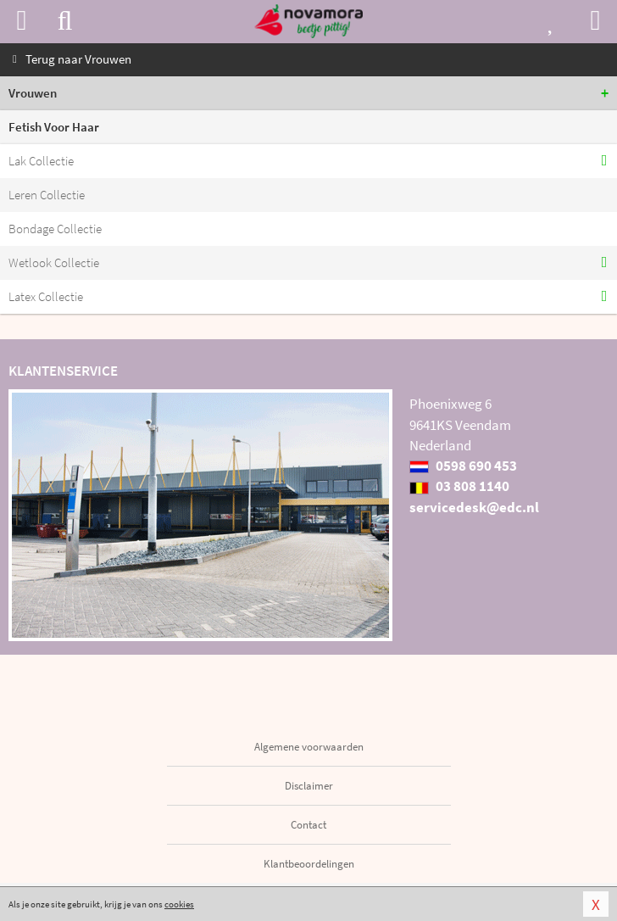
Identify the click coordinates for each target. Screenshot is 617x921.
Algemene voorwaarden (309, 747)
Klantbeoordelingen (309, 864)
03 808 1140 (459, 486)
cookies (179, 904)
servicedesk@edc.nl (474, 507)
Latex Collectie (45, 296)
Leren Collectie (46, 195)
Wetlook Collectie (53, 262)
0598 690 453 (463, 465)
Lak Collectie (41, 161)
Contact (308, 825)
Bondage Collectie (55, 228)
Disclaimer (309, 786)
